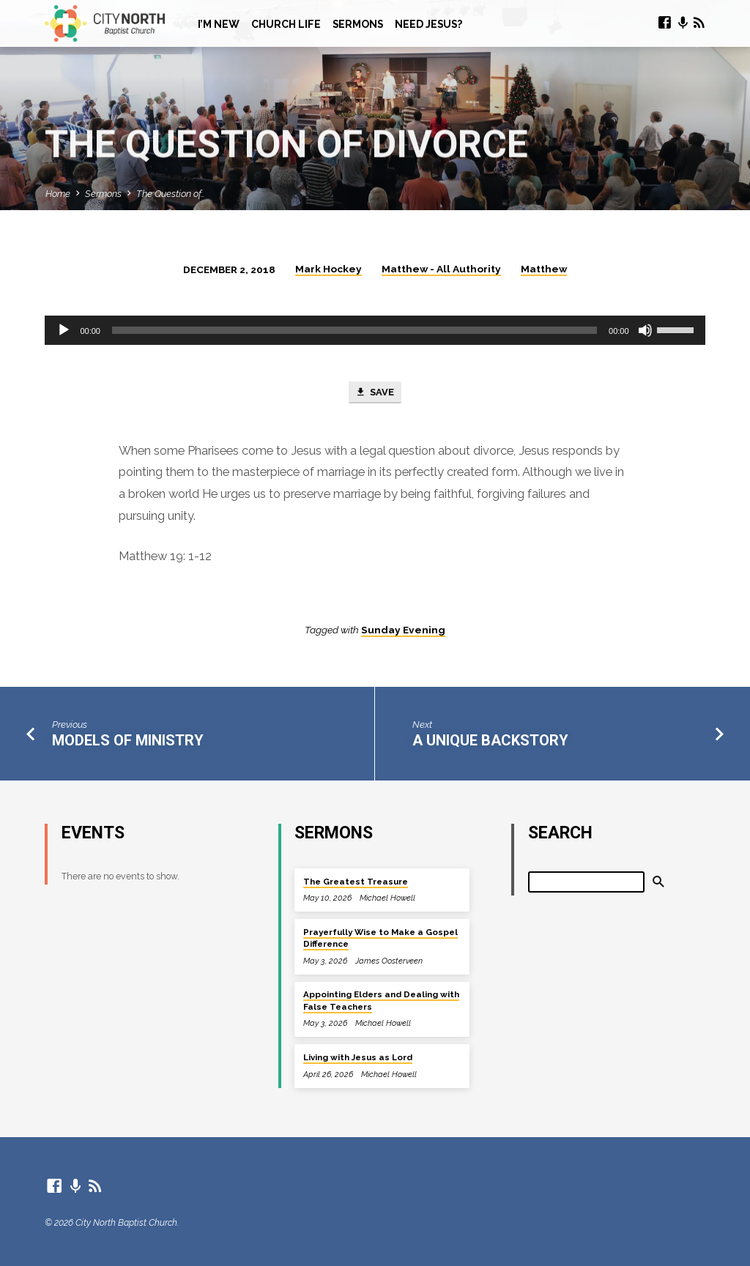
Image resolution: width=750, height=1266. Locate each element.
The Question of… (170, 193)
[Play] (63, 330)
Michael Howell (387, 898)
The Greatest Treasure (355, 881)
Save (374, 393)
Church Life (286, 24)
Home (57, 193)
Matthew (544, 269)
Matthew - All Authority (441, 269)
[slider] (354, 330)
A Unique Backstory (490, 741)
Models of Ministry (128, 741)
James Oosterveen (389, 961)
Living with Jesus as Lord (357, 1057)
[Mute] (645, 330)
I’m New (219, 24)
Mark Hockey (328, 269)
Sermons (358, 24)
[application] (375, 330)
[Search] (586, 882)
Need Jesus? (428, 24)
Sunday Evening (403, 630)
